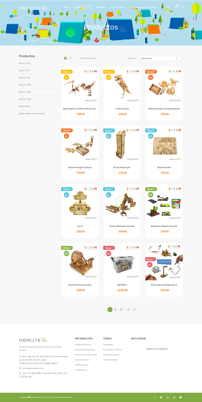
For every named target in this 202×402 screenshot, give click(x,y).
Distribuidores (81, 365)
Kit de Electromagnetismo (164, 284)
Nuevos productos (111, 354)
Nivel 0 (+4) (24, 63)
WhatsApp (167, 397)
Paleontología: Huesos (80, 167)
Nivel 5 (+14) (25, 99)
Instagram (161, 397)
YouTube (180, 397)
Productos (27, 56)
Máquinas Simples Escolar (164, 226)
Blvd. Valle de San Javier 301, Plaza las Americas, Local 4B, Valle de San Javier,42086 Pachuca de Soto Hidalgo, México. (43, 360)
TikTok (174, 397)
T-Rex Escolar (122, 108)
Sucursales (108, 344)
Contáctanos (81, 370)
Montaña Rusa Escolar (79, 284)
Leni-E (80, 226)
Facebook (154, 397)
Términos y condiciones (86, 354)
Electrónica (24, 106)
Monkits (38, 397)
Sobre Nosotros (82, 359)
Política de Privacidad (85, 349)
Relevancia (159, 58)
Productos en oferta (112, 349)
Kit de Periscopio (121, 167)
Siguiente (134, 309)
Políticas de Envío (83, 344)
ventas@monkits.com (33, 368)
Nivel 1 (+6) (24, 70)
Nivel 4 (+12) (25, 92)
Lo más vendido (110, 359)
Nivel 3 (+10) (25, 84)
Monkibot (122, 284)
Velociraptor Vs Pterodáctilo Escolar (80, 108)
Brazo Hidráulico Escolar (122, 226)
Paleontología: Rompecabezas (164, 108)
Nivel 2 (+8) (24, 77)
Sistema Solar (164, 167)
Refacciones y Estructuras (32, 113)
